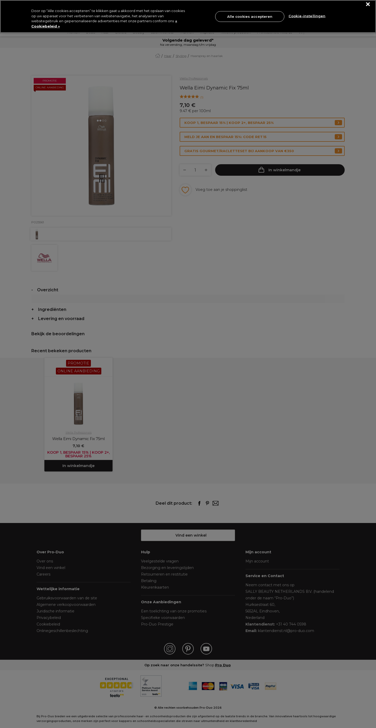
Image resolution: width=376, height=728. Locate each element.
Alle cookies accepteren (250, 16)
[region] (188, 16)
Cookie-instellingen (307, 16)
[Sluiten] (368, 4)
